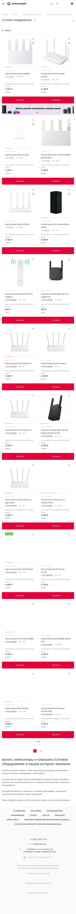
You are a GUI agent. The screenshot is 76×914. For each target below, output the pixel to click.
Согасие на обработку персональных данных (38, 824)
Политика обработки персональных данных (46, 820)
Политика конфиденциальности (40, 857)
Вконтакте (38, 832)
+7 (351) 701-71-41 (38, 839)
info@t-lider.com (39, 844)
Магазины (36, 811)
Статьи (33, 815)
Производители (55, 811)
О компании (19, 811)
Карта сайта (13, 820)
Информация (17, 815)
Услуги (45, 815)
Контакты (60, 815)
